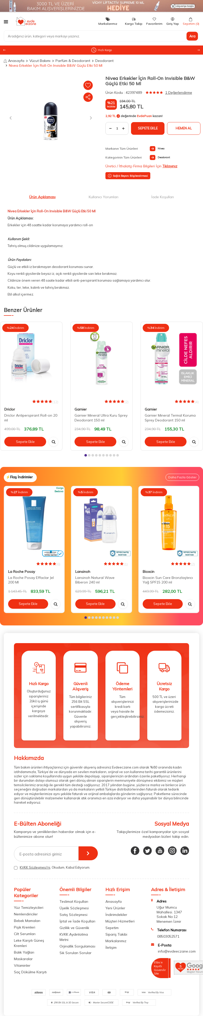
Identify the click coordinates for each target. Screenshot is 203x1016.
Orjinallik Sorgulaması (77, 946)
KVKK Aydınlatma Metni (74, 937)
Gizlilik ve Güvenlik (74, 927)
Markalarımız (115, 941)
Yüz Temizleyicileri (28, 907)
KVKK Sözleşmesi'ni (35, 867)
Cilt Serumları (24, 934)
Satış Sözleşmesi (73, 914)
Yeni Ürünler (115, 908)
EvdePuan (144, 116)
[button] (198, 50)
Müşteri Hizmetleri (120, 921)
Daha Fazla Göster (182, 477)
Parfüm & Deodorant (73, 60)
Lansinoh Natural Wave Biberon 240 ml (95, 580)
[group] (51, 118)
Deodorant (104, 60)
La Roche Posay (21, 571)
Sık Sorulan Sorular (75, 953)
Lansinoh (82, 571)
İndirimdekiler (116, 914)
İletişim (111, 947)
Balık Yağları (24, 952)
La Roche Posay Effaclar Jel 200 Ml (31, 580)
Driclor (9, 409)
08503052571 (168, 936)
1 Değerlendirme (178, 92)
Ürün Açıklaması (42, 197)
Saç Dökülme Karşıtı (30, 972)
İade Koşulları (162, 197)
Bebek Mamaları (27, 920)
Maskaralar (23, 959)
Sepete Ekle (148, 128)
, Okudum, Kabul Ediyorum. (52, 867)
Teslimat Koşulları (74, 901)
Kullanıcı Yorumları (103, 197)
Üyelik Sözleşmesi (74, 908)
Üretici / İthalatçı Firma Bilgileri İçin (141, 166)
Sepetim (112, 927)
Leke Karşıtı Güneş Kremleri (29, 943)
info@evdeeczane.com (177, 951)
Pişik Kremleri (24, 927)
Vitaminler (22, 965)
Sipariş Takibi (116, 934)
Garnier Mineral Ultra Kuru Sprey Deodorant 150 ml (101, 417)
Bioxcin (148, 571)
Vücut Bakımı (39, 60)
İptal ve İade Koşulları (77, 921)
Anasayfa (14, 60)
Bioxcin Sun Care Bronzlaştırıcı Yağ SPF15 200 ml (168, 580)
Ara (192, 36)
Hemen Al (184, 128)
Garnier (81, 409)
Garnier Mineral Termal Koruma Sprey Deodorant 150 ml (170, 417)
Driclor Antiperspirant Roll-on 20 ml (30, 417)
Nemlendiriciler (26, 914)
